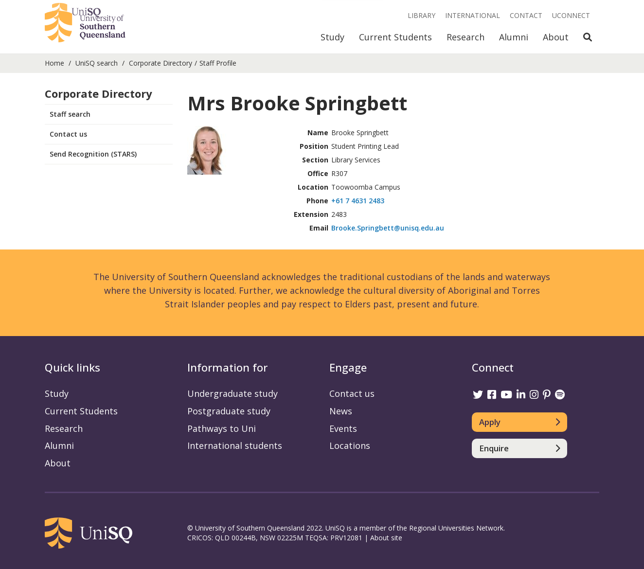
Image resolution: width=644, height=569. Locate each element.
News (340, 411)
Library (421, 15)
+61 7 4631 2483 (357, 200)
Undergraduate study (232, 393)
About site (386, 537)
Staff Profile (217, 63)
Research (465, 37)
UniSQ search (96, 63)
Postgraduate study (228, 411)
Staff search (70, 114)
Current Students (395, 37)
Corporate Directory (160, 63)
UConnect (571, 15)
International (472, 15)
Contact (526, 15)
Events (343, 428)
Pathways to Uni (221, 428)
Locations (349, 445)
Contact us (68, 134)
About (556, 37)
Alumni (513, 37)
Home (54, 63)
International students (234, 445)
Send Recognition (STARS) (93, 154)
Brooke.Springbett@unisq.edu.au (387, 227)
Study (332, 37)
